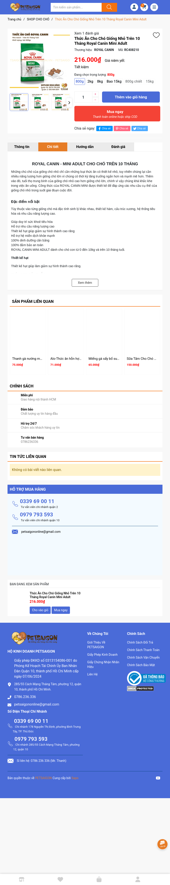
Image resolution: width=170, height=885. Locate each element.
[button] (69, 102)
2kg (90, 81)
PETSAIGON (43, 778)
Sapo (75, 778)
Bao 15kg (114, 81)
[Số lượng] (83, 97)
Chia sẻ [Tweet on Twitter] (139, 128)
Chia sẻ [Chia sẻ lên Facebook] (103, 128)
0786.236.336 (25, 697)
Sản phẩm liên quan (33, 301)
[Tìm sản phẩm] (76, 7)
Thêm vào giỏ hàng (131, 97)
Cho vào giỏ (40, 610)
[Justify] (108, 7)
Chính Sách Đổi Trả (140, 642)
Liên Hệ (92, 674)
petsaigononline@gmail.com (36, 704)
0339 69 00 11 (37, 501)
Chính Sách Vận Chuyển (143, 657)
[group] (40, 61)
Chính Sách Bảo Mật (141, 665)
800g (80, 81)
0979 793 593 (36, 515)
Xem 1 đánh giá (86, 33)
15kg (150, 81)
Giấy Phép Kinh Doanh (102, 654)
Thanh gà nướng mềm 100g (32, 359)
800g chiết (133, 81)
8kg (100, 81)
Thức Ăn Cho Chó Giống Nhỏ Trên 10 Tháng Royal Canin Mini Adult (55, 595)
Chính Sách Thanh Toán (143, 650)
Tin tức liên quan (28, 456)
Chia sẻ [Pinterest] (121, 128)
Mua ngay (115, 115)
